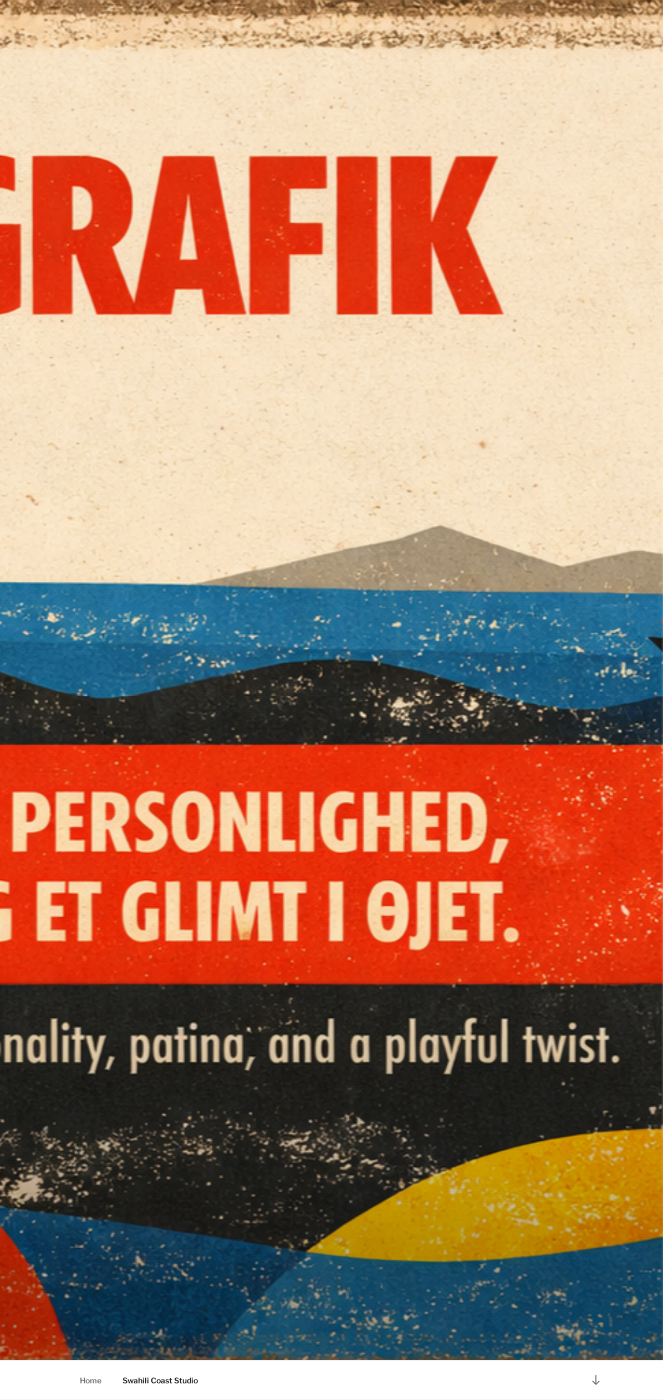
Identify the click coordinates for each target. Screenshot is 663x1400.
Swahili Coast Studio (160, 1380)
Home (90, 1380)
